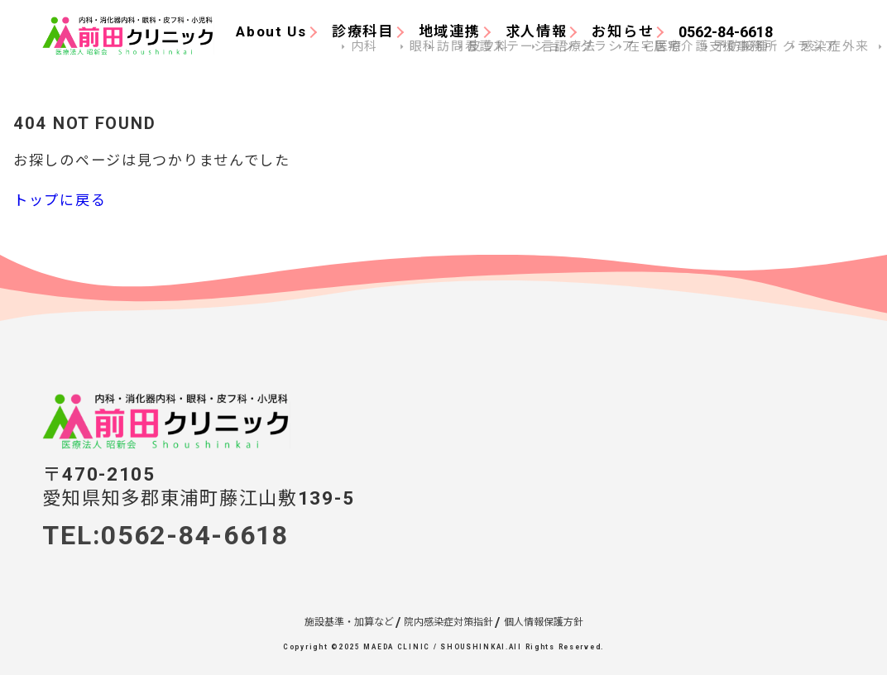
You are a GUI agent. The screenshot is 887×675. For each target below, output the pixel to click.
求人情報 (537, 31)
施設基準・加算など (349, 622)
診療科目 (363, 31)
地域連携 (450, 31)
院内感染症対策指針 (448, 622)
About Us (271, 31)
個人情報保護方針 (543, 622)
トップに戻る (59, 200)
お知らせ (623, 31)
